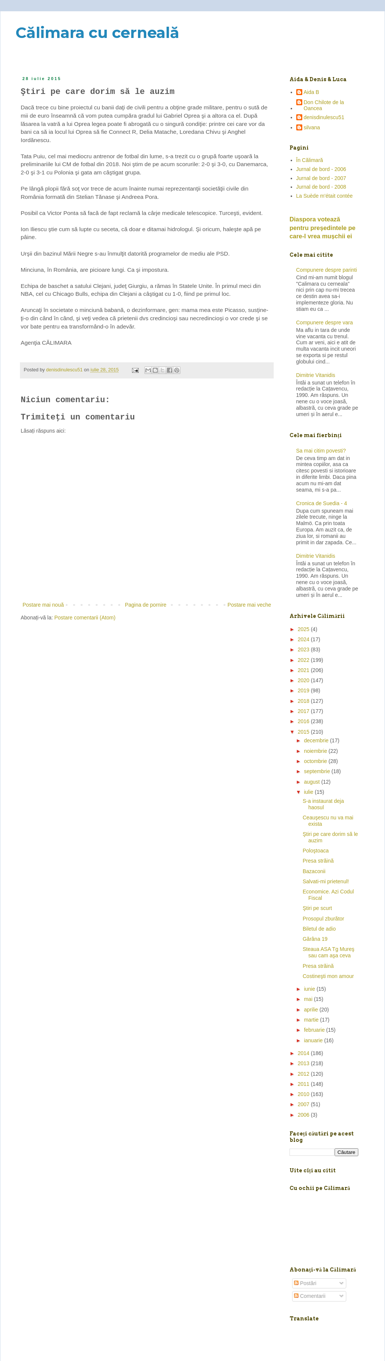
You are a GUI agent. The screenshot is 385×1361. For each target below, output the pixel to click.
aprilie (311, 1010)
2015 (304, 732)
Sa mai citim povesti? (321, 451)
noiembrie (316, 751)
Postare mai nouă (43, 605)
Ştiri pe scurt (317, 908)
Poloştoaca (316, 851)
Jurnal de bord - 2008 (321, 187)
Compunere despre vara (324, 322)
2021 (304, 670)
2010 (304, 1094)
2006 (304, 1115)
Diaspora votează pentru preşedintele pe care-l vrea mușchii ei (322, 228)
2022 (304, 660)
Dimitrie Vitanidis (315, 375)
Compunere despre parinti (326, 270)
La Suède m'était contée (324, 196)
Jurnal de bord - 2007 (321, 178)
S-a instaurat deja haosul (323, 804)
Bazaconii (314, 871)
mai (309, 999)
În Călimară (309, 160)
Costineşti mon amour (328, 976)
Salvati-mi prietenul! (326, 881)
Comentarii (310, 1296)
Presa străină (318, 861)
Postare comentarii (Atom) (85, 618)
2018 (304, 701)
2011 (304, 1084)
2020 (304, 680)
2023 (304, 649)
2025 (304, 629)
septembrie (317, 771)
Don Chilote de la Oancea (324, 105)
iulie (309, 792)
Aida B (311, 92)
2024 (304, 639)
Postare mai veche (249, 605)
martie (312, 1020)
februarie (315, 1030)
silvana (312, 127)
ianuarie (314, 1040)
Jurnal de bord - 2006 (321, 169)
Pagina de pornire (146, 605)
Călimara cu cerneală (97, 32)
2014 (304, 1053)
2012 (304, 1074)
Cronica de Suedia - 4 (321, 503)
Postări (305, 1283)
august (312, 782)
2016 (304, 721)
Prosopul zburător (323, 919)
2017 (304, 711)
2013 (304, 1063)
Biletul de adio (319, 929)
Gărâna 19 (315, 939)
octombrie (316, 761)
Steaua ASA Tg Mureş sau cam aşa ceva (329, 952)
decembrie (317, 740)
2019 (304, 690)
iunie (310, 989)
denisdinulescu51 (324, 117)
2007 (304, 1104)
